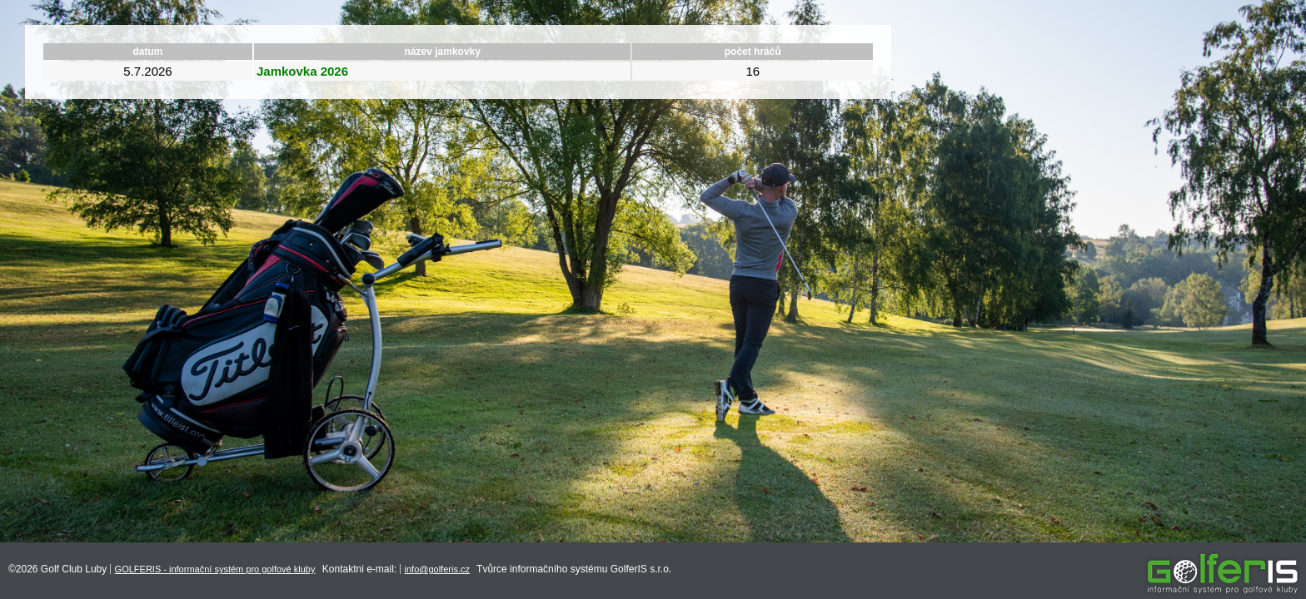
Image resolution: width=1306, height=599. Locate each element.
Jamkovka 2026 (302, 71)
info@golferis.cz (437, 569)
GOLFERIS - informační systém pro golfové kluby (215, 569)
